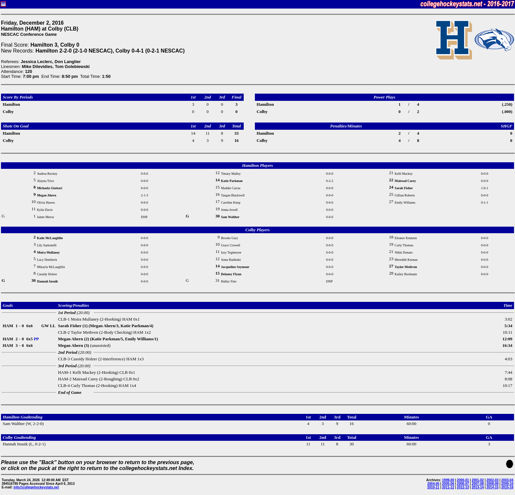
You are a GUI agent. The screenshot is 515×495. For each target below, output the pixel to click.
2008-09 (492, 483)
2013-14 (478, 487)
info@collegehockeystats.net (36, 487)
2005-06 (448, 483)
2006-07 (463, 483)
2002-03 (492, 480)
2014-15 (492, 487)
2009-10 (507, 483)
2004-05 (433, 483)
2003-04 (507, 480)
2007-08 (478, 483)
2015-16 (507, 487)
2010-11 (433, 487)
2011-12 (448, 487)
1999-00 (448, 480)
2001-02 (478, 480)
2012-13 (463, 487)
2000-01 (463, 480)
